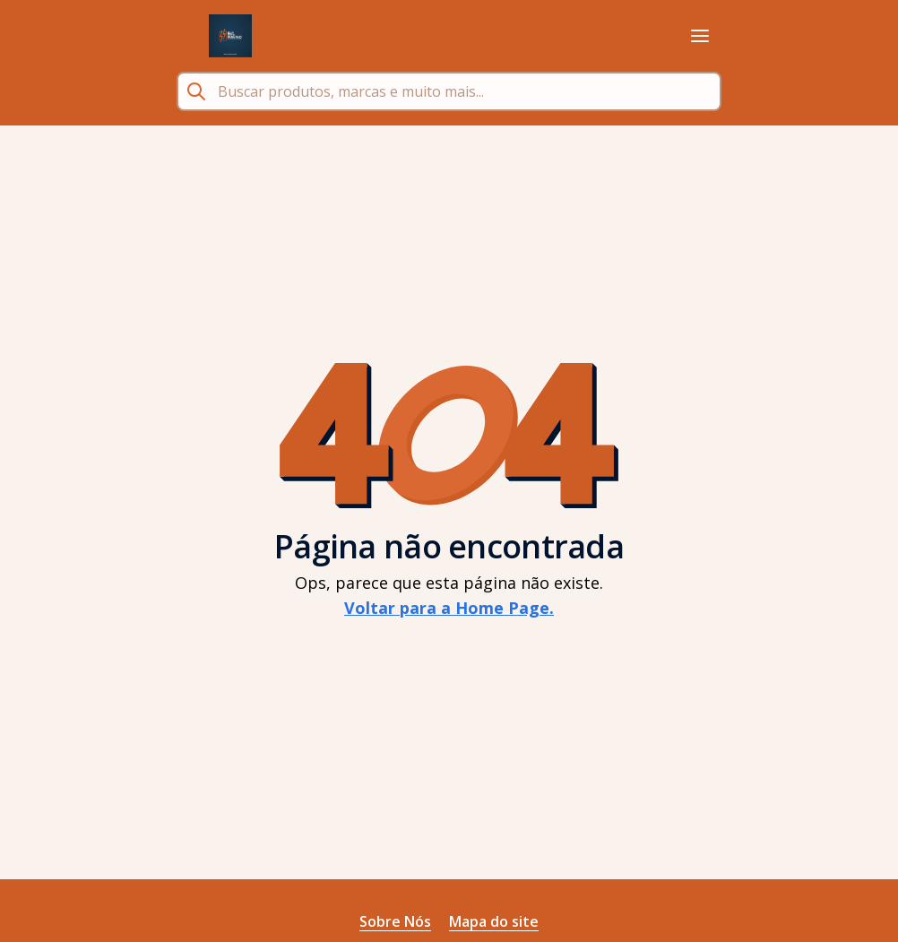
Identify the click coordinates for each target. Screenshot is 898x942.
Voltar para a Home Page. (449, 607)
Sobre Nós (395, 921)
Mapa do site (494, 921)
